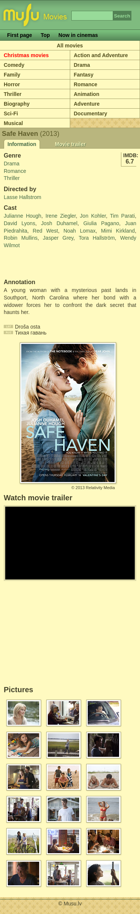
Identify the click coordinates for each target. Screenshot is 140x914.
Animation (86, 94)
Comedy (14, 65)
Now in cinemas (78, 35)
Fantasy (84, 75)
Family (12, 75)
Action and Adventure (101, 55)
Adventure (87, 104)
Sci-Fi (11, 113)
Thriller (12, 94)
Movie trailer (70, 144)
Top (45, 35)
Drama (82, 65)
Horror (12, 84)
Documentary (90, 113)
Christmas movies (26, 55)
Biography (16, 104)
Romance (85, 84)
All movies (70, 46)
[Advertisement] (47, 264)
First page (19, 35)
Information (21, 144)
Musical (13, 123)
